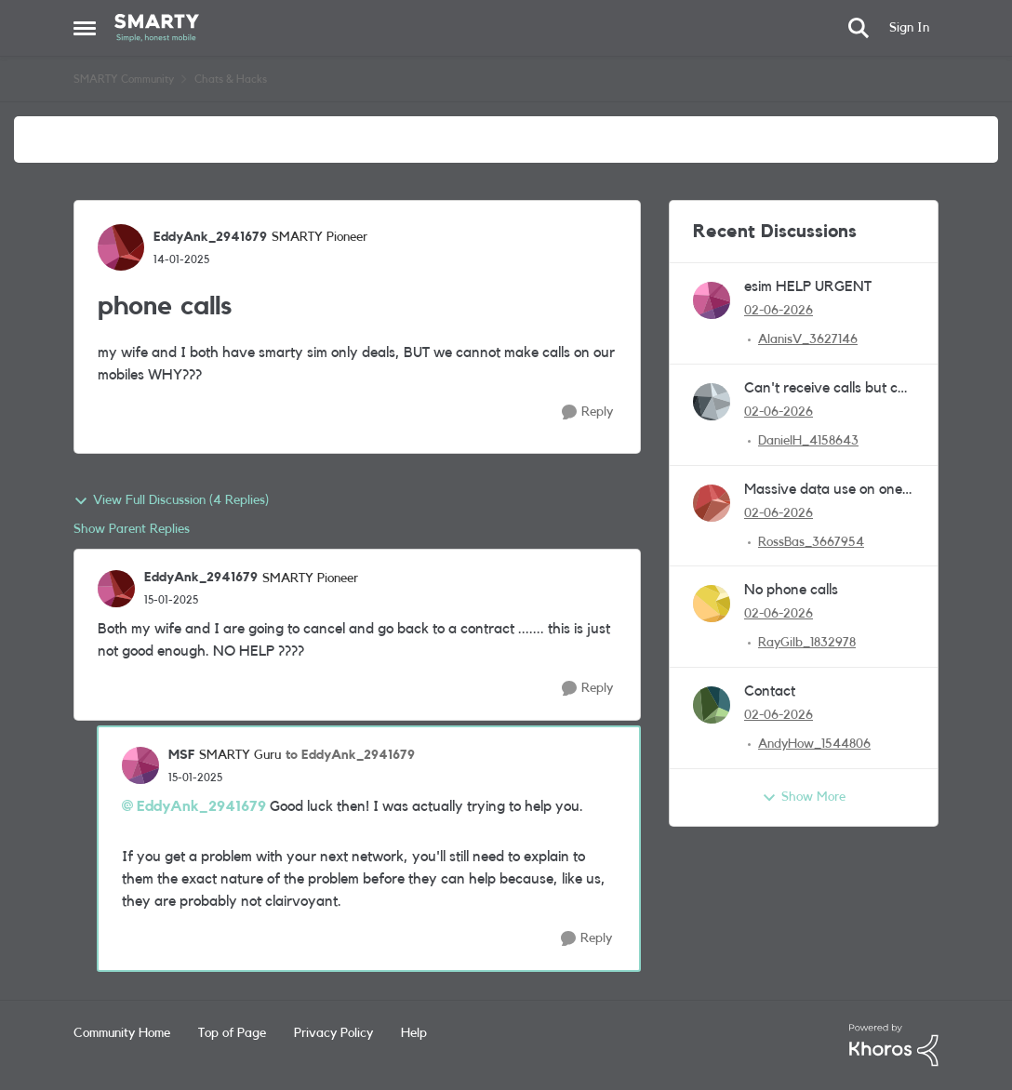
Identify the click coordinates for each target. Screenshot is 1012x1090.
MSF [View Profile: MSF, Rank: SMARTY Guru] (181, 755)
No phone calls (791, 589)
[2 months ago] (778, 311)
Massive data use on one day (823, 490)
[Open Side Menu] (84, 28)
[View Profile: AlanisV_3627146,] (711, 300)
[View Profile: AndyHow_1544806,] (711, 705)
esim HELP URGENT (808, 286)
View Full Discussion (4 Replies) (171, 501)
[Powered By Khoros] (894, 1045)
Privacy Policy (333, 1033)
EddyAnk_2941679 (201, 806)
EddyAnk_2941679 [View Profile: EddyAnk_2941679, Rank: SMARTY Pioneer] (210, 237)
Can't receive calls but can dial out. (829, 389)
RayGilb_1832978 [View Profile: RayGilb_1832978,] (807, 642)
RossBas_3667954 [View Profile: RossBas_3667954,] (811, 541)
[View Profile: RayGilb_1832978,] (711, 603)
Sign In (909, 27)
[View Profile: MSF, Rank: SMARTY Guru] (140, 765)
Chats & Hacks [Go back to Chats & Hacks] (230, 79)
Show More (804, 798)
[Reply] (587, 412)
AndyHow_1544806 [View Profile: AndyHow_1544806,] (814, 744)
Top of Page (232, 1033)
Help (414, 1033)
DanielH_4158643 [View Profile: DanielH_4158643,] (808, 440)
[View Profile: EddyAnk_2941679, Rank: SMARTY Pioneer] (121, 247)
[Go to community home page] (156, 28)
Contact (769, 691)
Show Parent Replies (131, 529)
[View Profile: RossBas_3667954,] (711, 503)
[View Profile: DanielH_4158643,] (711, 401)
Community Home (121, 1033)
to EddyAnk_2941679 (350, 755)
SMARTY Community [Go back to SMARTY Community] (123, 79)
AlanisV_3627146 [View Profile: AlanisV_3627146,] (808, 339)
